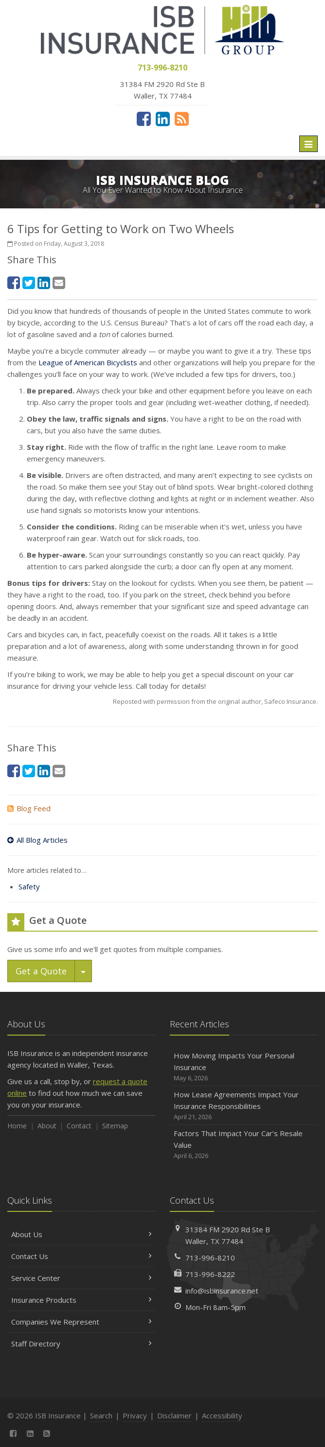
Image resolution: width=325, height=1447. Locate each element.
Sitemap (115, 1125)
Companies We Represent (81, 1322)
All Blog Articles (37, 840)
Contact (79, 1125)
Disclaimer (174, 1415)
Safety (29, 886)
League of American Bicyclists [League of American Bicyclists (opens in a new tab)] (87, 362)
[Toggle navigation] (308, 144)
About (46, 1125)
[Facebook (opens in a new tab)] (144, 118)
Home (17, 1125)
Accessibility (222, 1415)
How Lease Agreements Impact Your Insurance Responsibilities (244, 1106)
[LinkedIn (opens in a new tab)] (163, 118)
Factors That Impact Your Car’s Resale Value (244, 1144)
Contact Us (81, 1256)
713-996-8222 (210, 1274)
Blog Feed (29, 808)
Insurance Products (81, 1300)
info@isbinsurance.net (221, 1290)
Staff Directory (81, 1343)
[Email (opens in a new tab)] (59, 282)
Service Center (81, 1278)
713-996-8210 (210, 1257)
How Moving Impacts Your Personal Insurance (244, 1067)
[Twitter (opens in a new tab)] (28, 282)
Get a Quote (41, 971)
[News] (182, 118)
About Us (81, 1234)
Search (101, 1415)
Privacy (135, 1415)
